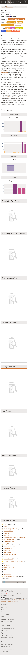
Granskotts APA (8, 548)
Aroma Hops (9, 7)
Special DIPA (7, 574)
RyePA (5, 569)
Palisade (17, 19)
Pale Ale (6, 557)
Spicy (8, 30)
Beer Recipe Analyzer (7, 637)
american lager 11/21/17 (10, 529)
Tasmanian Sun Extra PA (10, 576)
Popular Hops (5, 630)
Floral (12, 28)
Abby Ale (6, 526)
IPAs (7, 70)
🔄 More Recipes (8, 582)
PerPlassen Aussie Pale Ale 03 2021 (13, 561)
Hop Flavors (4, 612)
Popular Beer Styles (6, 635)
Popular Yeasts (5, 633)
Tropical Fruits (16, 30)
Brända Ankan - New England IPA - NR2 (14, 537)
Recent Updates (5, 646)
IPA (8, 97)
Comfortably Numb (9, 542)
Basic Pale (6, 535)
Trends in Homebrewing (7, 628)
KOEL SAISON (7, 552)
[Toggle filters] (25, 1)
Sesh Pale (6, 572)
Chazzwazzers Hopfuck (10, 539)
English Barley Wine (9, 546)
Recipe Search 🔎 (20, 582)
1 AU (5, 524)
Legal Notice (4, 651)
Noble (3, 30)
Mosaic (11, 25)
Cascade (19, 22)
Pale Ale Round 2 (8, 559)
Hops (3, 7)
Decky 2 (6, 544)
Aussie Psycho (8, 533)
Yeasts (2, 617)
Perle (22, 19)
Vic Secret (4, 25)
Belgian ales (4, 72)
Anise (7, 28)
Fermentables (5, 614)
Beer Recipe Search (6, 621)
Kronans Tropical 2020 (10, 554)
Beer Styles (4, 607)
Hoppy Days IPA (8, 550)
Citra (14, 22)
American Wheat (8, 531)
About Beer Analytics (6, 644)
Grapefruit (19, 28)
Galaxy (11, 19)
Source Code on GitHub (7, 649)
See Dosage (18, 25)
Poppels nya (7, 565)
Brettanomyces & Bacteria (8, 619)
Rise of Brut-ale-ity (9, 567)
